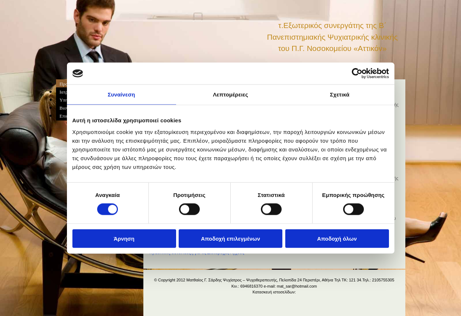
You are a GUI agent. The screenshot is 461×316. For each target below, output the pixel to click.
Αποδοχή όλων (337, 238)
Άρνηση (124, 238)
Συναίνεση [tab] (121, 94)
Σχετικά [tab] (339, 94)
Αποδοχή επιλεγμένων (230, 238)
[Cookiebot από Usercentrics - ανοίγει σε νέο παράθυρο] (357, 73)
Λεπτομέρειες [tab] (230, 94)
